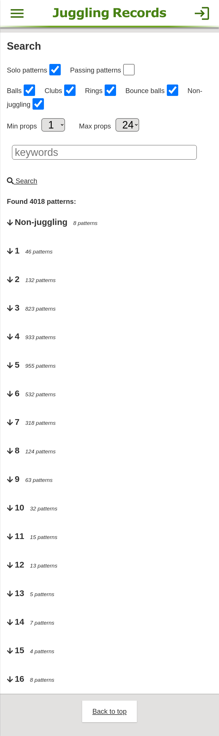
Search (22, 181)
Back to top (109, 711)
